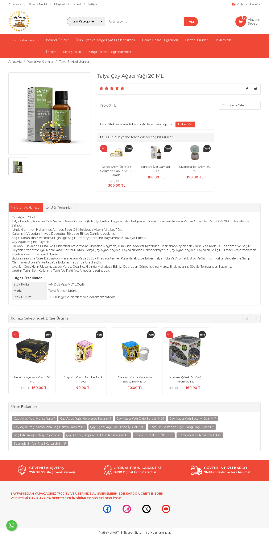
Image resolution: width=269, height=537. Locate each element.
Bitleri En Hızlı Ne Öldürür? (153, 435)
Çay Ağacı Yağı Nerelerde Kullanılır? (85, 418)
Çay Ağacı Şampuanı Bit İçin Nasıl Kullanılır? (97, 435)
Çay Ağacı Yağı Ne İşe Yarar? (34, 418)
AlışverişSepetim (254, 21)
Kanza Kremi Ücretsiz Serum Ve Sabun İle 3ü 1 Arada (116, 171)
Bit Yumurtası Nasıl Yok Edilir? (200, 435)
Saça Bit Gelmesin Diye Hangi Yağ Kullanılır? (182, 427)
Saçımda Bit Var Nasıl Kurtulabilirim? (40, 443)
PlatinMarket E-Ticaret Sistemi (121, 532)
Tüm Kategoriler (24, 40)
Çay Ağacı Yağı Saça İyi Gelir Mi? (192, 418)
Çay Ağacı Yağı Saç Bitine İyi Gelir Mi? (117, 427)
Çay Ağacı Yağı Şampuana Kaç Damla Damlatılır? (49, 427)
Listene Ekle (233, 105)
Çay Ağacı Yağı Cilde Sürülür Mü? (140, 418)
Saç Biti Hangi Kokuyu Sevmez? (37, 435)
